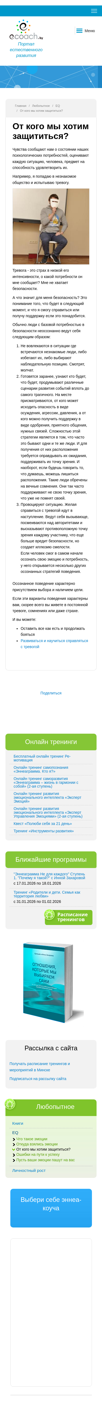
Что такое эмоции (31, 1139)
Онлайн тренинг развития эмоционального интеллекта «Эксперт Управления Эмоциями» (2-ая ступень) (48, 812)
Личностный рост (29, 1170)
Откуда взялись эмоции (37, 1144)
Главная (20, 105)
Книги (17, 1123)
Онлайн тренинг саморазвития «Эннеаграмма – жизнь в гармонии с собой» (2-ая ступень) (46, 782)
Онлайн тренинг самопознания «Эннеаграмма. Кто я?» (41, 769)
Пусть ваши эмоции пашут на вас (45, 1160)
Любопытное (41, 105)
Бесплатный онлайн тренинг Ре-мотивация (42, 758)
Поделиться (51, 693)
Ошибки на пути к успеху (38, 1155)
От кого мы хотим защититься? (43, 1149)
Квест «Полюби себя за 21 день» (43, 823)
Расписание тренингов (68, 917)
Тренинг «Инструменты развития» (44, 831)
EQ (57, 105)
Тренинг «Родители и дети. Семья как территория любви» (47, 894)
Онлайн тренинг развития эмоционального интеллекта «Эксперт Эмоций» (47, 797)
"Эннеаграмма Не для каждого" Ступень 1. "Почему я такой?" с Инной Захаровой (49, 876)
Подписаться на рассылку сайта (38, 1079)
